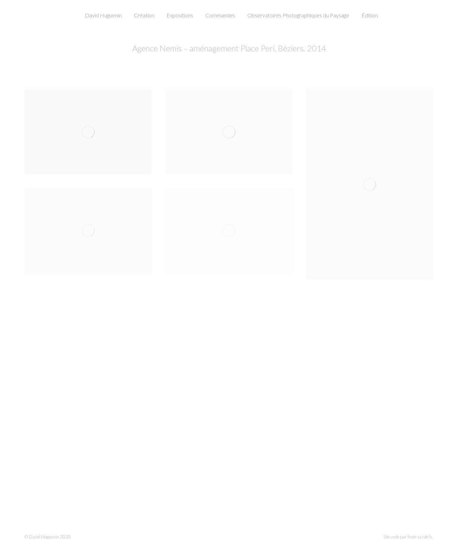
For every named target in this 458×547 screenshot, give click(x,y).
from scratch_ (420, 537)
